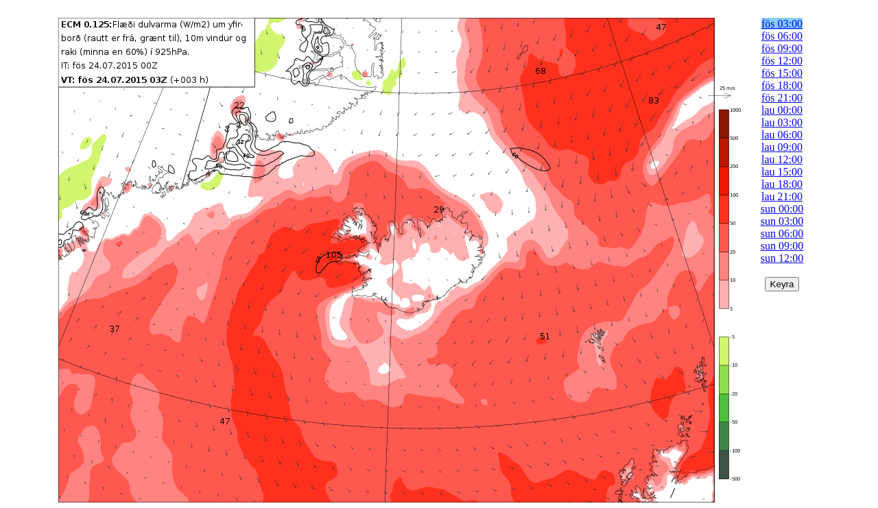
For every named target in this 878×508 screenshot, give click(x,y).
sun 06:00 (782, 233)
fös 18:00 (782, 85)
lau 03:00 (782, 122)
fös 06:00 (782, 36)
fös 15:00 (782, 73)
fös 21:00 (782, 98)
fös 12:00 (782, 60)
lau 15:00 (782, 172)
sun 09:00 (782, 246)
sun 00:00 (782, 209)
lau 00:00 (782, 110)
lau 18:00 (782, 184)
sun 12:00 (782, 258)
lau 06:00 (782, 135)
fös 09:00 (782, 48)
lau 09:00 (782, 147)
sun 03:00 (782, 221)
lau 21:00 (782, 196)
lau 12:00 (782, 159)
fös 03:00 (782, 23)
